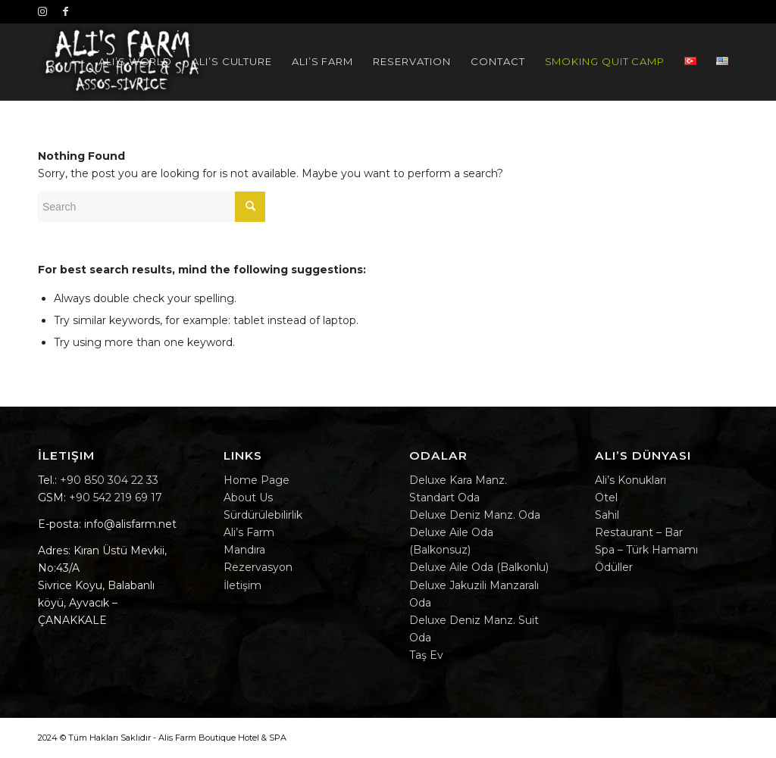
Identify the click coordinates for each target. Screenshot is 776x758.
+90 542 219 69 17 (115, 497)
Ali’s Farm (249, 532)
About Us (248, 497)
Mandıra (244, 550)
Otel (606, 497)
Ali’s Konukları (630, 480)
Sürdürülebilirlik (263, 515)
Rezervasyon (258, 567)
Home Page (256, 480)
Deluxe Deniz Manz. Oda (474, 515)
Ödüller (614, 567)
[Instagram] (42, 11)
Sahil (607, 515)
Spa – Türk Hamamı (646, 550)
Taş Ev (426, 655)
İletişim (242, 585)
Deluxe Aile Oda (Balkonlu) (479, 567)
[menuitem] (135, 61)
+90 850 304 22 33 (109, 480)
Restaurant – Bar (639, 532)
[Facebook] (65, 11)
